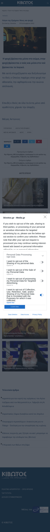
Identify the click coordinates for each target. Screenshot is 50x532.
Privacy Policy (37, 314)
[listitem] (25, 256)
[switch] (41, 262)
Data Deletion (12, 314)
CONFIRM (15, 307)
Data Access (25, 314)
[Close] (46, 218)
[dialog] (25, 266)
